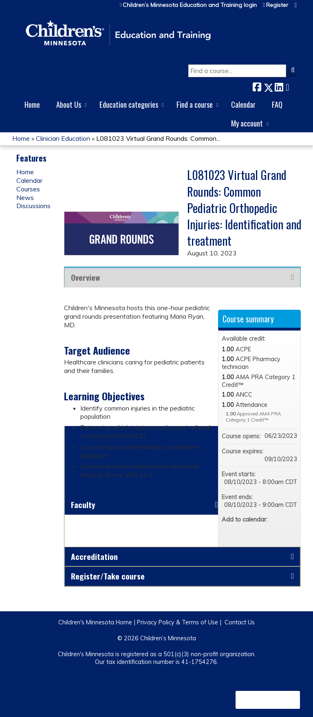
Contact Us (240, 622)
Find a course (194, 104)
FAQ (277, 104)
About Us (68, 104)
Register (277, 5)
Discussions (33, 206)
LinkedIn (279, 86)
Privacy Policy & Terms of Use (177, 622)
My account (247, 123)
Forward (290, 86)
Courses (28, 189)
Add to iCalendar (280, 528)
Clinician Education (63, 138)
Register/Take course (108, 576)
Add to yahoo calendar (269, 528)
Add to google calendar (259, 528)
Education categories (128, 104)
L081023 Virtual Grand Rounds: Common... (158, 138)
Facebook (257, 86)
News (25, 197)
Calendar (243, 104)
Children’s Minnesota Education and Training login (190, 5)
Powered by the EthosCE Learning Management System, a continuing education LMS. (268, 700)
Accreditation (94, 556)
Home (32, 104)
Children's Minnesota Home (95, 622)
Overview (85, 277)
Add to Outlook (291, 528)
